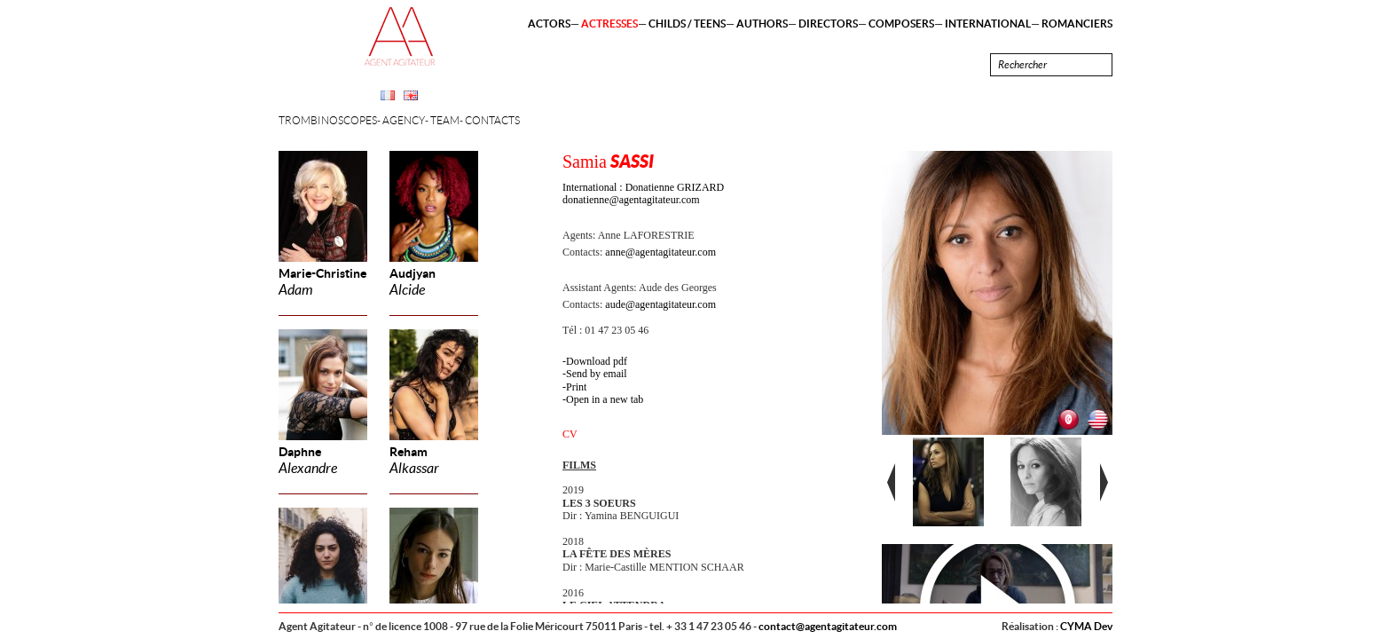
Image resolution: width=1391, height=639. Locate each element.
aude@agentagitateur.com (660, 304)
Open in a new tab (604, 399)
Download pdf (596, 361)
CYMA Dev (1086, 626)
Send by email (596, 373)
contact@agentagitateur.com (827, 626)
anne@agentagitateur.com (660, 252)
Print (576, 387)
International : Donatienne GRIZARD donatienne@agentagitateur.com (643, 193)
